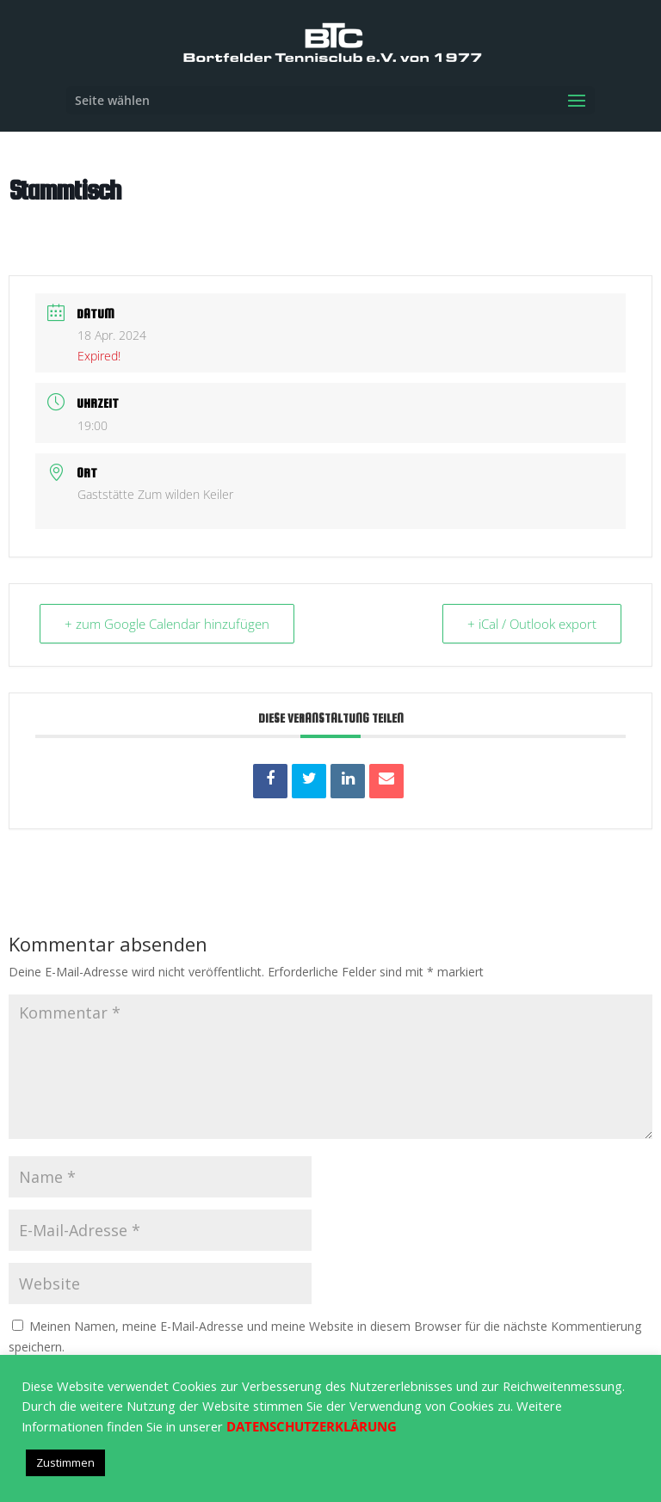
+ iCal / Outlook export (531, 623)
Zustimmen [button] (65, 1462)
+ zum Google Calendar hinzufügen (167, 623)
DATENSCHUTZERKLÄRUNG (311, 1426)
